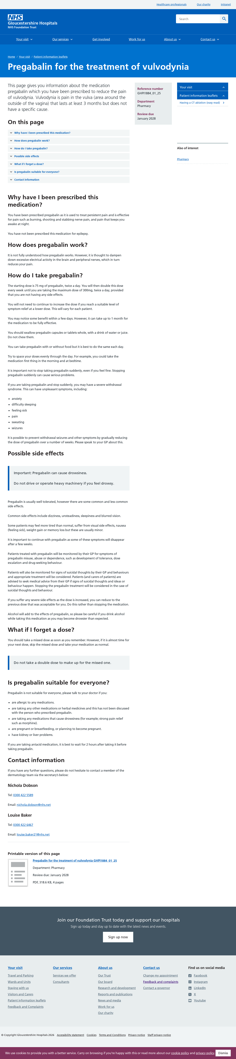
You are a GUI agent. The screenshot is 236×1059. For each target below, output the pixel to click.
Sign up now (118, 937)
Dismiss (223, 1053)
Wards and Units (19, 982)
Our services (62, 968)
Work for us (106, 1007)
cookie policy (180, 1053)
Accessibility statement (70, 1035)
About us (105, 968)
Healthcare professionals (171, 4)
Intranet (226, 4)
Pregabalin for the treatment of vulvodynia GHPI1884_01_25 (75, 860)
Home (11, 56)
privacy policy (205, 1053)
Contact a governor (156, 988)
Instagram (198, 982)
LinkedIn (197, 988)
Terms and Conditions (112, 1035)
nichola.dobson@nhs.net (34, 805)
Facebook (197, 975)
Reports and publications (115, 994)
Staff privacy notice (159, 1035)
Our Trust (104, 975)
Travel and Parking (21, 975)
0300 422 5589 (23, 795)
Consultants (61, 982)
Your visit (24, 56)
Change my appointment (160, 975)
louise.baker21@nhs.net (33, 834)
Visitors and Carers (20, 994)
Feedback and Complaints (25, 1007)
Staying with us (18, 988)
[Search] (224, 18)
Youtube (197, 1000)
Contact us (151, 968)
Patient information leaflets (50, 56)
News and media (109, 1000)
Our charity (203, 4)
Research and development (117, 988)
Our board (105, 982)
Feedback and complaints (160, 982)
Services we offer (64, 975)
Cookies (91, 1035)
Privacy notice (136, 1035)
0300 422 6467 (23, 825)
